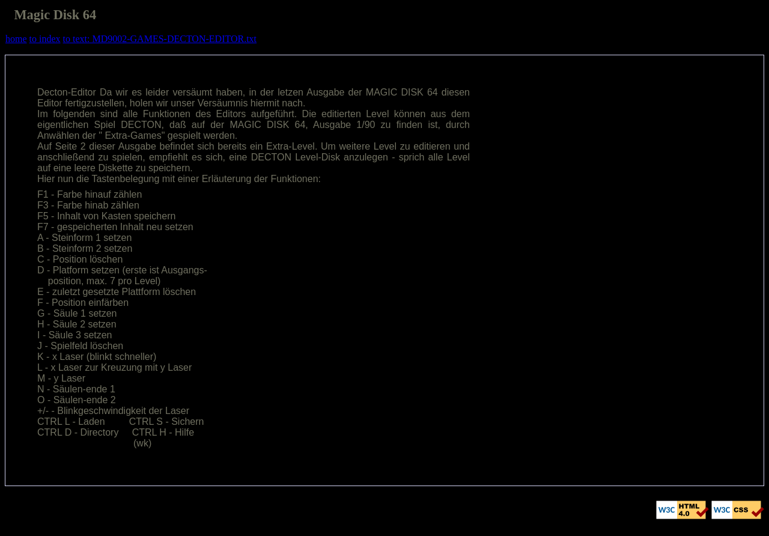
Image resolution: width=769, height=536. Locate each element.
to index (45, 39)
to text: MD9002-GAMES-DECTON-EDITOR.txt (160, 39)
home (16, 39)
